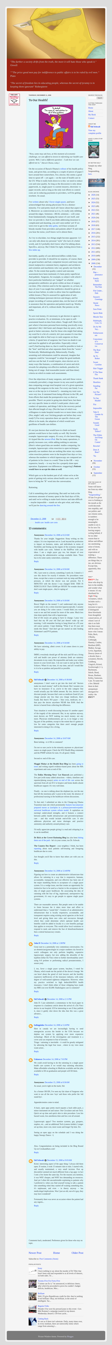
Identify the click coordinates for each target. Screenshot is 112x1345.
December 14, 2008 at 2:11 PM (59, 999)
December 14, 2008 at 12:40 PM (57, 871)
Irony (40, 1268)
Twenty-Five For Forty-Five (49, 1281)
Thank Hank (98, 378)
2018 (93, 225)
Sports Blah (97, 313)
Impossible (97, 408)
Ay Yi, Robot (96, 357)
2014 (93, 240)
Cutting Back (43, 1319)
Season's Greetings (97, 298)
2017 (93, 229)
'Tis (94, 456)
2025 (93, 199)
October (97, 467)
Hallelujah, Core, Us (97, 322)
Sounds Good (96, 424)
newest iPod (50, 439)
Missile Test (98, 317)
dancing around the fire (50, 505)
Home (56, 1252)
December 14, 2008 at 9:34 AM (57, 643)
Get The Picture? (97, 393)
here (90, 174)
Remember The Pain (97, 286)
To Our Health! (97, 399)
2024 (93, 202)
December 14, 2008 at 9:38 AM (59, 680)
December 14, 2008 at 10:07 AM (57, 738)
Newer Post (35, 1252)
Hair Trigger (98, 368)
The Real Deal (96, 351)
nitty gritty (53, 226)
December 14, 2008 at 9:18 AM (57, 600)
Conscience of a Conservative (98, 342)
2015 (93, 237)
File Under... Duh (98, 292)
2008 (93, 263)
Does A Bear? (96, 451)
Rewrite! (96, 446)
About (90, 111)
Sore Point (97, 309)
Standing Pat (96, 387)
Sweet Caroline (97, 363)
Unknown (38, 1059)
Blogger (70, 1336)
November (98, 461)
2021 (93, 214)
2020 (93, 218)
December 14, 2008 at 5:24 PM (57, 1025)
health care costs (51, 522)
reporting (37, 848)
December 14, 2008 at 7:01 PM (55, 1059)
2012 (93, 248)
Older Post (77, 1252)
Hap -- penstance (98, 273)
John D (37, 943)
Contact (91, 118)
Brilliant (41, 1293)
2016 (93, 233)
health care (39, 522)
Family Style (96, 279)
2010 (93, 256)
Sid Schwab (39, 680)
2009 (93, 259)
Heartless (97, 382)
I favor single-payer (57, 202)
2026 (93, 195)
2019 (93, 221)
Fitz (94, 404)
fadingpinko (39, 1025)
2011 (93, 252)
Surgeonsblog (94, 495)
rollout (63, 169)
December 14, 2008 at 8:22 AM (57, 535)
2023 (93, 206)
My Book (92, 115)
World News (96, 304)
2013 (93, 244)
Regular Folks (43, 1306)
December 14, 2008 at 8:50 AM (57, 569)
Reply (36, 561)
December (98, 267)
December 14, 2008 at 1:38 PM (53, 943)
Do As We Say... (97, 328)
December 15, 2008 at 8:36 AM (57, 1082)
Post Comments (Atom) (48, 1259)
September (98, 473)
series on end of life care (63, 780)
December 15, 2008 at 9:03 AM (59, 1160)
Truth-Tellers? (97, 430)
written (35, 202)
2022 (93, 210)
